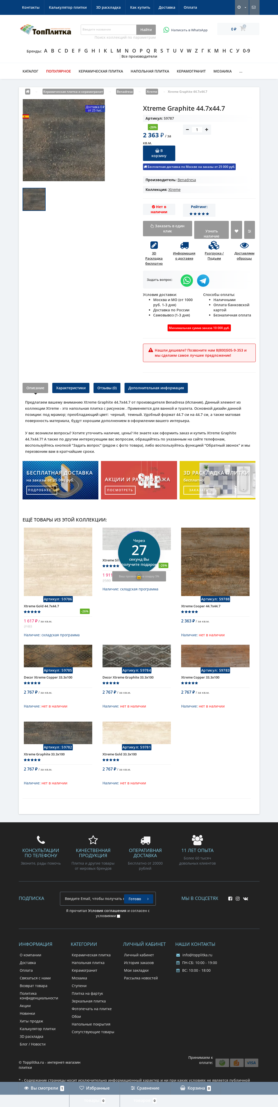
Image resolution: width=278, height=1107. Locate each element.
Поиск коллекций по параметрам (125, 37)
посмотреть (120, 490)
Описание (35, 387)
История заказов (139, 966)
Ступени (79, 989)
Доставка (60, 7)
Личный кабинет (139, 958)
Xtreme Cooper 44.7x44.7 (200, 610)
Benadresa (187, 179)
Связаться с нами (35, 981)
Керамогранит (191, 71)
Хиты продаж (31, 1024)
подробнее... (41, 490)
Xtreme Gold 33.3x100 (119, 762)
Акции (25, 1009)
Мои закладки (136, 974)
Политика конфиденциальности (39, 999)
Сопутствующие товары (93, 1035)
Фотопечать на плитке (92, 1012)
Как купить (32, 7)
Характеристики (71, 387)
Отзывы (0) (107, 387)
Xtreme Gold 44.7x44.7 (41, 610)
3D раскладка (186, 7)
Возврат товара (33, 989)
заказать (199, 490)
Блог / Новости (33, 1048)
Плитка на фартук (87, 997)
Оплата (84, 7)
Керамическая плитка (101, 71)
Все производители (139, 56)
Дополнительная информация (156, 387)
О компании (30, 958)
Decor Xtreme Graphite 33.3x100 (127, 685)
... (240, 71)
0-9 (246, 50)
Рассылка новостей (141, 981)
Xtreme (174, 189)
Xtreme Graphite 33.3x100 (44, 762)
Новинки (27, 1017)
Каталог (30, 71)
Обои (76, 1020)
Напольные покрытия (91, 1028)
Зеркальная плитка (89, 1004)
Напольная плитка (150, 71)
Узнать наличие (211, 234)
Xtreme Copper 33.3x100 (200, 685)
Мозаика (222, 71)
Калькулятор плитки (146, 7)
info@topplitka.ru (194, 958)
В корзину (159, 153)
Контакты (109, 7)
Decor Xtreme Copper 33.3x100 (48, 685)
